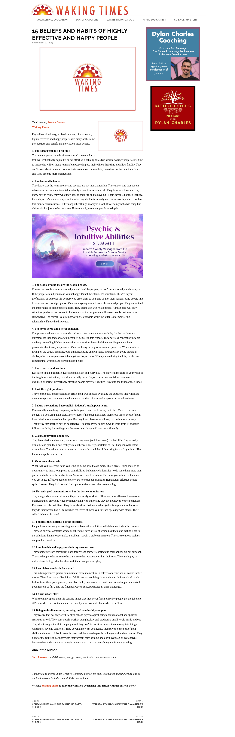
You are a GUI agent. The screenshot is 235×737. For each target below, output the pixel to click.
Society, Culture (87, 19)
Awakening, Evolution (52, 19)
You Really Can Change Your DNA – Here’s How (116, 704)
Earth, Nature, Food (120, 19)
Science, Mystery (186, 19)
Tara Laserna (39, 657)
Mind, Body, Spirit (154, 19)
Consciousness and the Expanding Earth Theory (60, 704)
